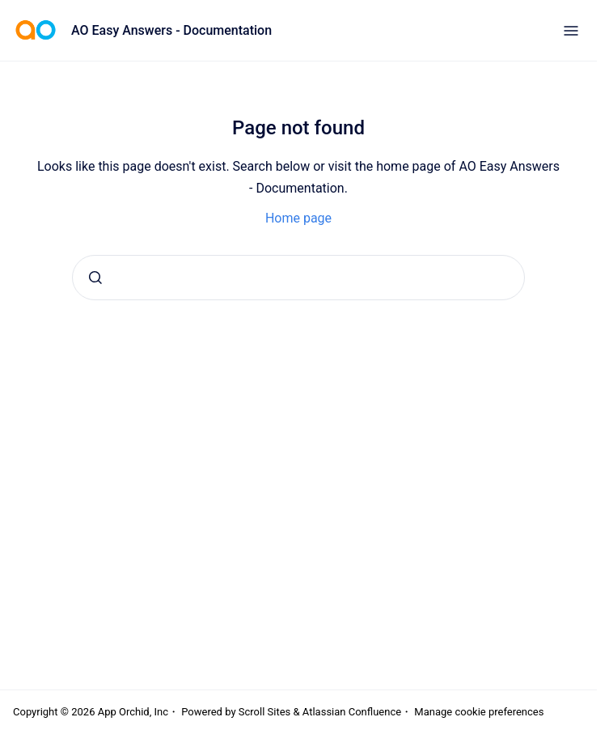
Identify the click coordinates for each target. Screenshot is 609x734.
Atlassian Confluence (351, 712)
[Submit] (95, 278)
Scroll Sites (265, 712)
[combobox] (298, 277)
